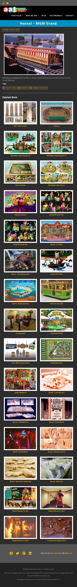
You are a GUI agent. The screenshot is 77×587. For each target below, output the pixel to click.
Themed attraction (38, 88)
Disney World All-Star (56, 215)
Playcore (57, 126)
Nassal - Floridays (57, 244)
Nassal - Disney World (56, 422)
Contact (69, 16)
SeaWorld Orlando (56, 274)
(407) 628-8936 (56, 553)
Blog (44, 16)
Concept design (10, 88)
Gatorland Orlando (56, 333)
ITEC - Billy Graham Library (20, 363)
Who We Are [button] (32, 16)
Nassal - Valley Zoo (56, 481)
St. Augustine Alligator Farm (56, 540)
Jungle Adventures (56, 363)
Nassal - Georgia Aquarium (20, 274)
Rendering (24, 88)
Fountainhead (20, 333)
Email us (68, 553)
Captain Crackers (20, 215)
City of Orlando (20, 185)
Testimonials (55, 16)
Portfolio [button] (17, 16)
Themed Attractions (11, 29)
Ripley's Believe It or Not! (20, 511)
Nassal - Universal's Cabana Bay (20, 481)
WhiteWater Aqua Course (56, 185)
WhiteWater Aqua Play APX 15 (20, 155)
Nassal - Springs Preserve (56, 452)
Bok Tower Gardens (20, 126)
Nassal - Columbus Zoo (56, 392)
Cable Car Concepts (56, 303)
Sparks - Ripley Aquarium (20, 303)
